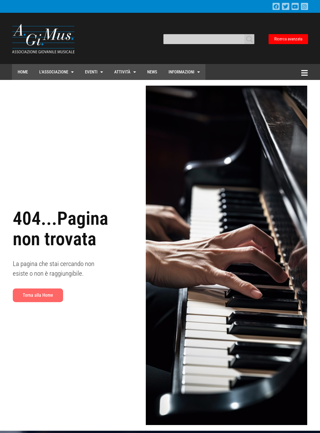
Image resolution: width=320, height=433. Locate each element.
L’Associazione (56, 72)
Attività (125, 72)
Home (23, 72)
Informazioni (184, 72)
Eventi (94, 72)
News (152, 72)
